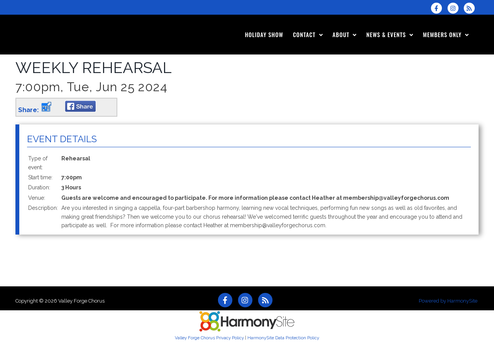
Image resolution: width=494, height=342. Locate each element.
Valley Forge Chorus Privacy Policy (209, 337)
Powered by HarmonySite (448, 301)
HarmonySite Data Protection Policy (283, 337)
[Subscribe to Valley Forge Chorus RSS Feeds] (471, 8)
